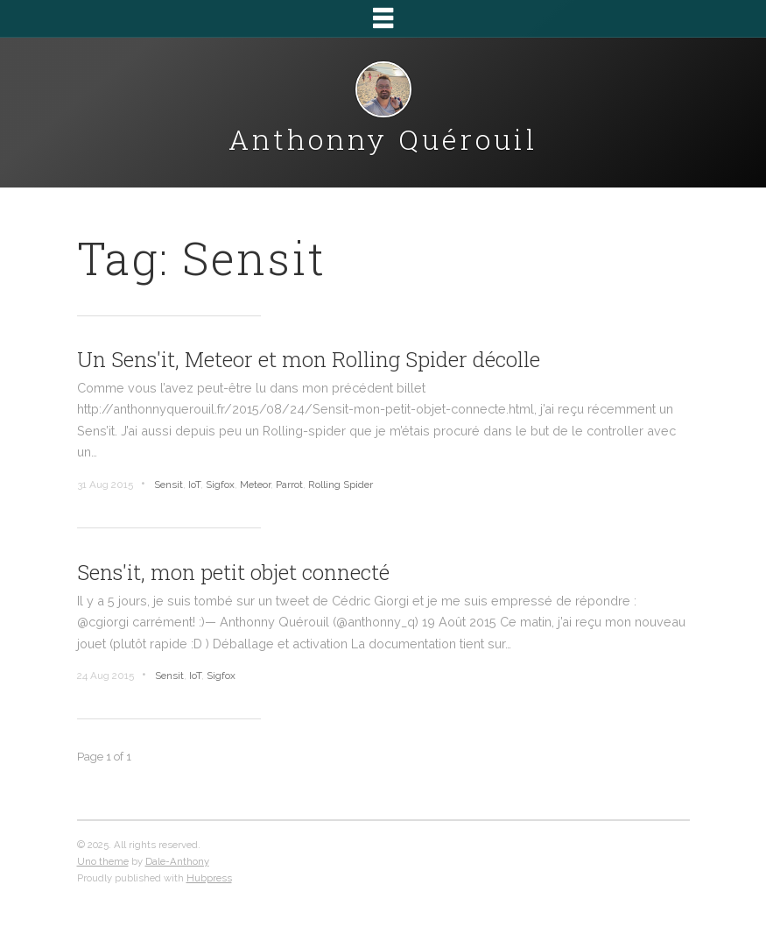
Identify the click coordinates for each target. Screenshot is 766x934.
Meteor (255, 484)
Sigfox (220, 484)
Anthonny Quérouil (383, 139)
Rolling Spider (340, 484)
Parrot (289, 484)
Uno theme (103, 861)
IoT (194, 484)
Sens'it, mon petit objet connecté (233, 572)
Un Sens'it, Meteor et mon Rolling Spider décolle (308, 359)
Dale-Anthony (177, 861)
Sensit (168, 484)
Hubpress (209, 878)
